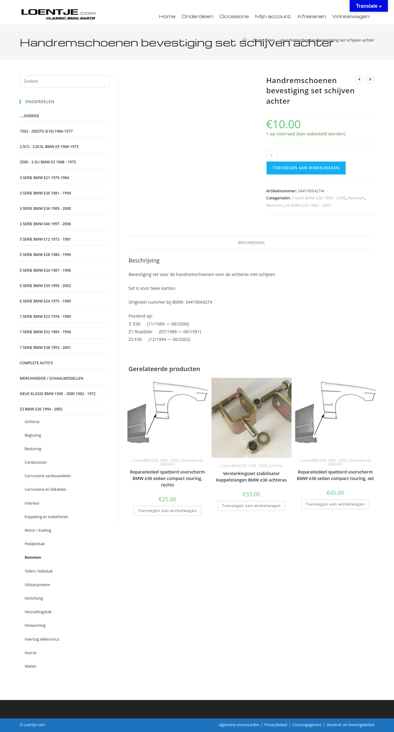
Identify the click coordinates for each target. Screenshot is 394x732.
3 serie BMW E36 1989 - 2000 (319, 198)
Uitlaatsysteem (37, 584)
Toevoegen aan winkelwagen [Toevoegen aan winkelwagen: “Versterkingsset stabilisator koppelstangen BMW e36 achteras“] (251, 505)
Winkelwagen (350, 16)
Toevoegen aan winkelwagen (306, 167)
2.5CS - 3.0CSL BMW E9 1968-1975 (49, 146)
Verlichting (34, 598)
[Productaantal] (271, 155)
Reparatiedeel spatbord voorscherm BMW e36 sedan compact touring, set (335, 475)
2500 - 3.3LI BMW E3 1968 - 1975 (48, 162)
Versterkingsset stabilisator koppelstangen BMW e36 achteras (251, 476)
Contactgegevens (307, 724)
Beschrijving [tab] (251, 242)
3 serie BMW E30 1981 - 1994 (45, 193)
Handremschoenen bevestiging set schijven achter (327, 40)
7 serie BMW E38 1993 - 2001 (45, 347)
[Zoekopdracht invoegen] (65, 81)
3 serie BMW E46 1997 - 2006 (45, 223)
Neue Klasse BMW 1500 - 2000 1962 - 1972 (57, 393)
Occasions (234, 16)
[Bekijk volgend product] (370, 79)
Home (167, 16)
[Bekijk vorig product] (359, 79)
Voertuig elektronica (42, 639)
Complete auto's (36, 363)
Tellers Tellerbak (39, 571)
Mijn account (273, 16)
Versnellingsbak (38, 611)
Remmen (356, 198)
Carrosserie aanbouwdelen (48, 475)
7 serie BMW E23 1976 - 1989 (45, 316)
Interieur (32, 503)
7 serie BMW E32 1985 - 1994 (45, 331)
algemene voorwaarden (239, 724)
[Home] (245, 40)
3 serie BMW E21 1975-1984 (44, 177)
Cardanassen (36, 462)
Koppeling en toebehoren (46, 516)
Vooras (31, 652)
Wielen (30, 666)
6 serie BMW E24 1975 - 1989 (45, 301)
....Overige (29, 115)
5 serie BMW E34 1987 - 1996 (45, 270)
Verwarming (35, 625)
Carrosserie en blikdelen (181, 462)
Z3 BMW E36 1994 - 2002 (308, 205)
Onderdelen (197, 16)
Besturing (33, 448)
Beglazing (33, 435)
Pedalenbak (35, 543)
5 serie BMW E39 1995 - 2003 (45, 285)
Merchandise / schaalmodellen (51, 378)
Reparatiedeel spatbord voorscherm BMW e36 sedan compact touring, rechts (167, 478)
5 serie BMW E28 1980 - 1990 (45, 254)
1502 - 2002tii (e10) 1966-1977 (46, 131)
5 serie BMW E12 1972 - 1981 (45, 239)
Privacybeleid (275, 724)
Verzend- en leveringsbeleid (350, 724)
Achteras (276, 465)
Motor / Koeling (38, 530)
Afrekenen (311, 16)
